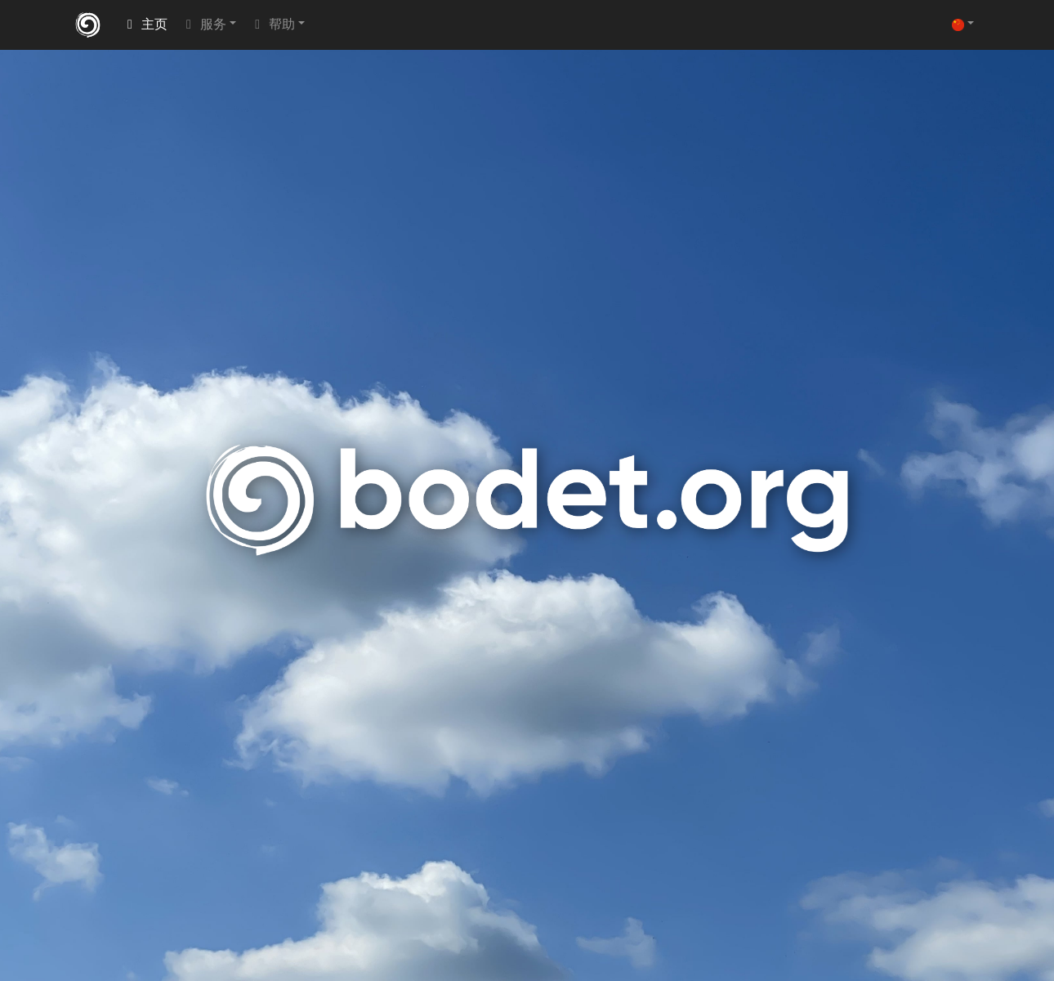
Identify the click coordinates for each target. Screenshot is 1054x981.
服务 (203, 25)
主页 (144, 25)
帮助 (272, 25)
